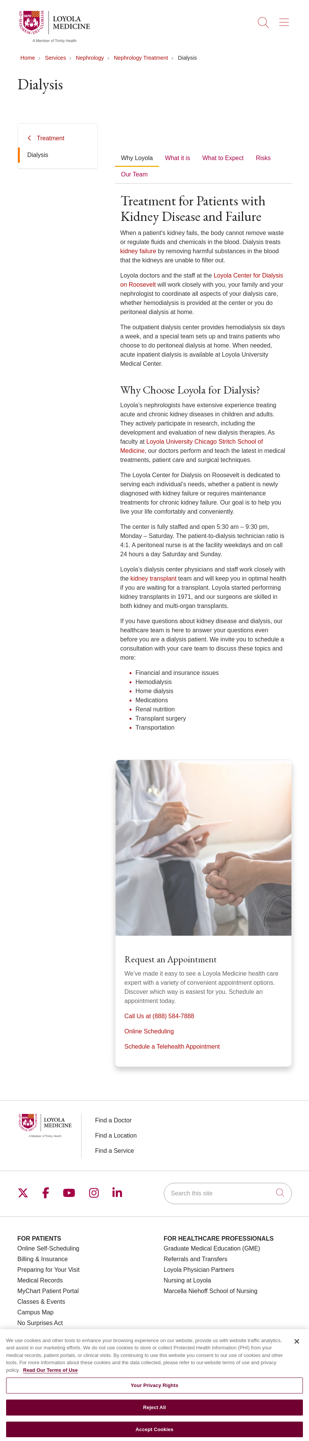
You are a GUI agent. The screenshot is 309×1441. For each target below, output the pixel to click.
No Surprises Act (40, 1323)
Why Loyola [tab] (137, 158)
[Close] (296, 1349)
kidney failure (138, 251)
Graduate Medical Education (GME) (212, 1248)
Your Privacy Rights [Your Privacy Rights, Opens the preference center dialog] (154, 1394)
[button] (285, 19)
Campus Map (36, 1312)
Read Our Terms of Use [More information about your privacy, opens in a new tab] (50, 1378)
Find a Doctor (113, 1120)
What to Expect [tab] (223, 158)
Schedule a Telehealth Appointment (172, 1046)
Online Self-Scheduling (49, 1248)
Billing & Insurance (43, 1259)
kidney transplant (153, 578)
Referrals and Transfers (195, 1259)
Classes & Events (41, 1301)
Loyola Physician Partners (199, 1269)
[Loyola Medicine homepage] (54, 41)
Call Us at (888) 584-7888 (159, 1016)
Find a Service (114, 1150)
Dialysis (37, 155)
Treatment (50, 138)
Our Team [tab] (134, 174)
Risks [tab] (263, 158)
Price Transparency (44, 1333)
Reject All (154, 1416)
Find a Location (116, 1135)
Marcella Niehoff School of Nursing (211, 1291)
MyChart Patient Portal (48, 1291)
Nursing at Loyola (187, 1280)
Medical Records (40, 1280)
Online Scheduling (149, 1031)
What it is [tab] (177, 158)
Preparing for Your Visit (49, 1269)
